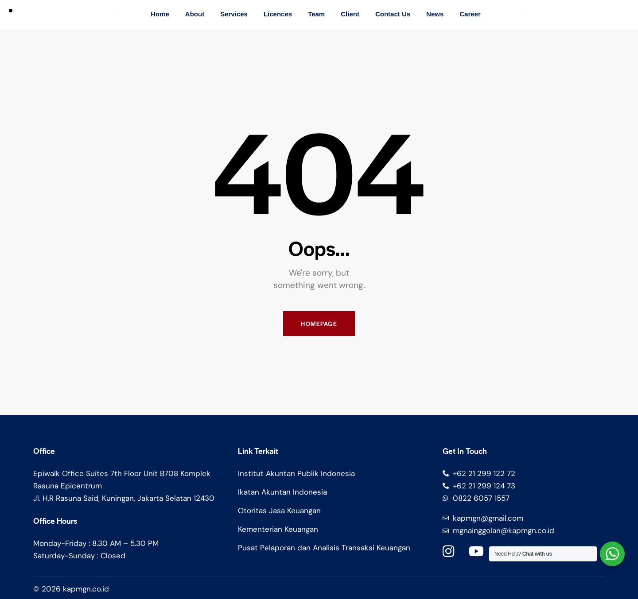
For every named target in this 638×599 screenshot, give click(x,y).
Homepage (319, 323)
